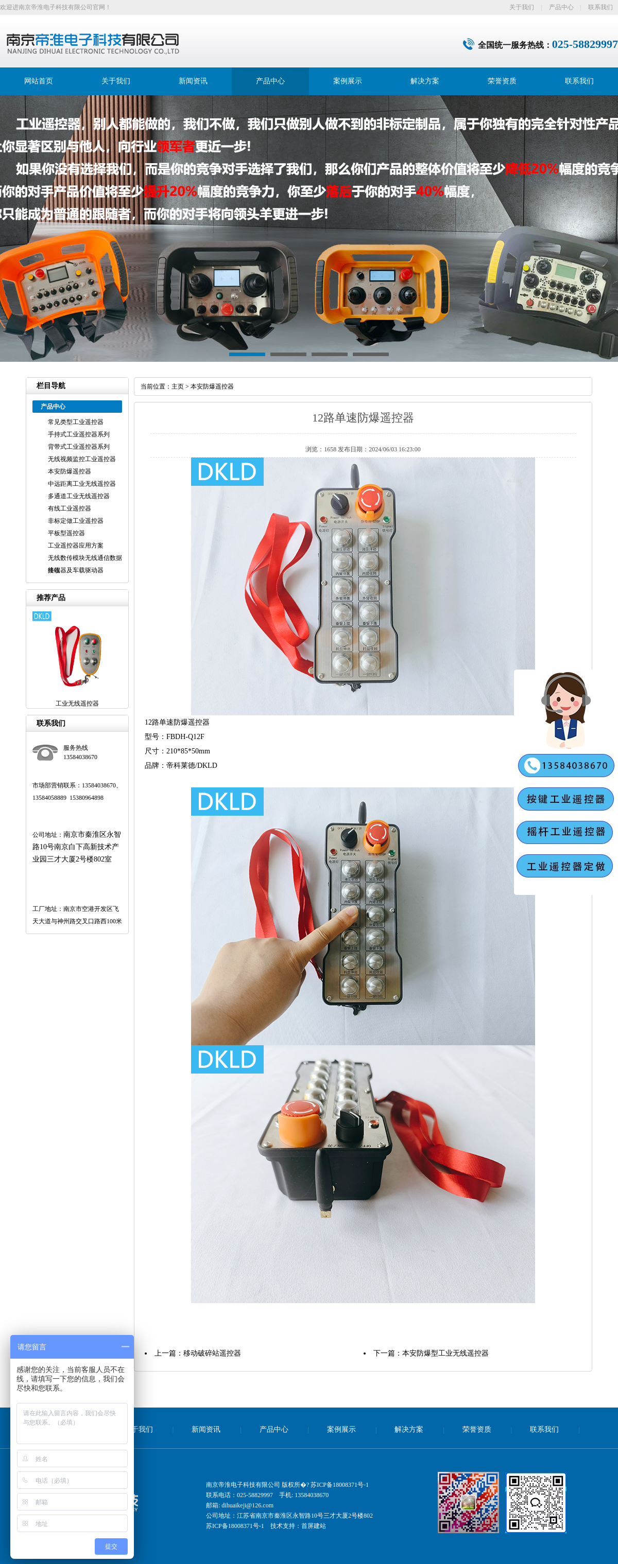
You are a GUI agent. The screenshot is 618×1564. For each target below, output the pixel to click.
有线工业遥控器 (69, 508)
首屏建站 (313, 1526)
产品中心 (561, 7)
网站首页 (38, 81)
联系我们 (600, 7)
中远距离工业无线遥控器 (82, 483)
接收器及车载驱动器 (76, 570)
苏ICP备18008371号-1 (340, 1484)
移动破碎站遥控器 (212, 1353)
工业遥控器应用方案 (76, 545)
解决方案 (424, 81)
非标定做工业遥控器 (76, 520)
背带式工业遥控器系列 (79, 446)
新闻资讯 (193, 81)
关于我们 (521, 7)
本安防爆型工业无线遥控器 (445, 1353)
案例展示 (347, 81)
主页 (177, 386)
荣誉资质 (502, 81)
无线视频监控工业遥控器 (82, 459)
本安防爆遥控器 (69, 471)
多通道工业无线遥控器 (79, 496)
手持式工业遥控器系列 (79, 434)
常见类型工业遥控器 (76, 422)
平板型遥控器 (66, 533)
